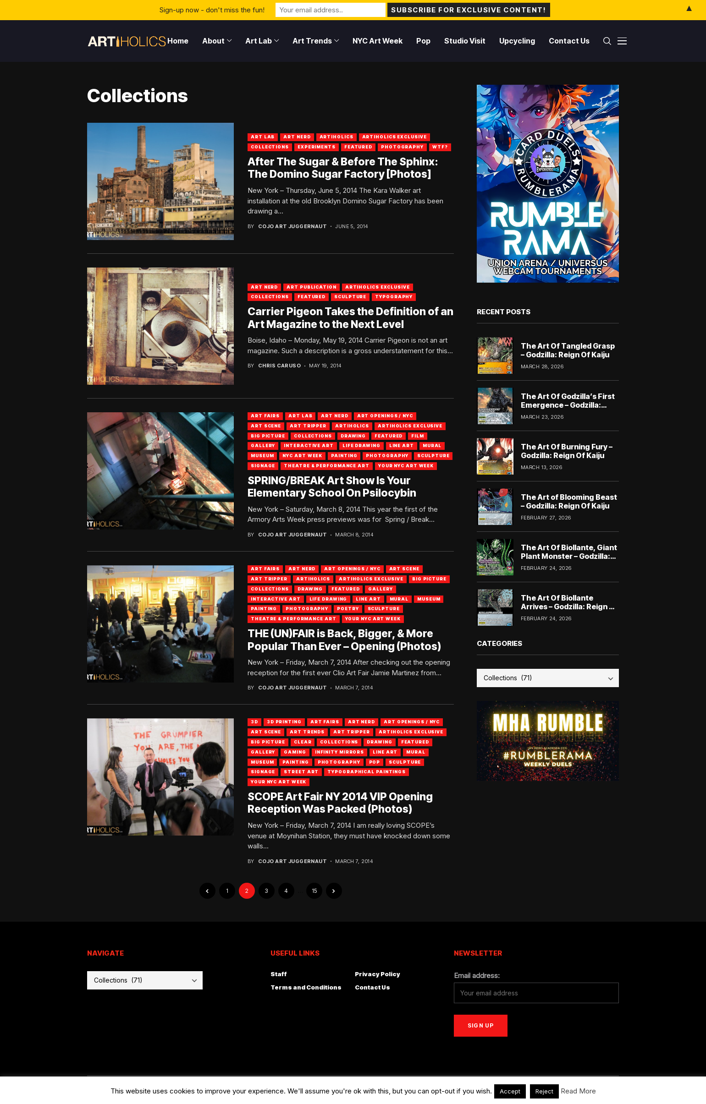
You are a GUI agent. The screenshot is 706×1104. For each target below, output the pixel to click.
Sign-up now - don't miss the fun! (212, 9)
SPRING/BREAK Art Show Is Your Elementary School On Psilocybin (332, 487)
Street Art (301, 771)
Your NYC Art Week (406, 465)
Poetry (348, 608)
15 (314, 890)
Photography (402, 146)
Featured (358, 146)
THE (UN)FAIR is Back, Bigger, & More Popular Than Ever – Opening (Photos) (344, 640)
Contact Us (372, 987)
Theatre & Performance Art (327, 465)
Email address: (477, 975)
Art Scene (266, 425)
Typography (394, 296)
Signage (263, 465)
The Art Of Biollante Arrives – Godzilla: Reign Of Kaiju (569, 606)
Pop (375, 762)
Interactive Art (309, 445)
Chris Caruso (279, 366)
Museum (262, 455)
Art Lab (263, 136)
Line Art (401, 445)
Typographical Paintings (366, 771)
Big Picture (268, 435)
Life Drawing (361, 445)
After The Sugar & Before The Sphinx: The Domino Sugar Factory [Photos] (343, 168)
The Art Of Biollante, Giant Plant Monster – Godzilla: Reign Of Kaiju (569, 556)
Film (417, 435)
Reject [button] (544, 1091)
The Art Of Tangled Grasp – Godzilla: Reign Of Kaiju (568, 350)
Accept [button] (510, 1091)
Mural (432, 445)
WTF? (440, 146)
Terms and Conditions (306, 987)
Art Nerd (296, 136)
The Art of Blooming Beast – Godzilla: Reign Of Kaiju (569, 501)
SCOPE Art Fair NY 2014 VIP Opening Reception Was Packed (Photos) (340, 803)
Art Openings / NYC (385, 415)
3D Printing (284, 721)
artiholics (336, 136)
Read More (578, 1091)
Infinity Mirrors (339, 751)
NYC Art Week (302, 455)
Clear (303, 741)
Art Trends (307, 731)
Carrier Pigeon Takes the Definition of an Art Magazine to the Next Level (350, 318)
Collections (270, 146)
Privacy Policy (377, 974)
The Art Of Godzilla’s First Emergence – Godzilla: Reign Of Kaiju (568, 405)
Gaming (295, 751)
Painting (344, 455)
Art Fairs (265, 415)
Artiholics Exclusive (394, 136)
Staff (278, 974)
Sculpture (350, 296)
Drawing (353, 435)
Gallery (263, 445)
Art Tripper (308, 425)
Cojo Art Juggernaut (292, 227)
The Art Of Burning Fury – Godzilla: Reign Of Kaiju (566, 451)
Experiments (317, 146)
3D (254, 721)
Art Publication (311, 287)
